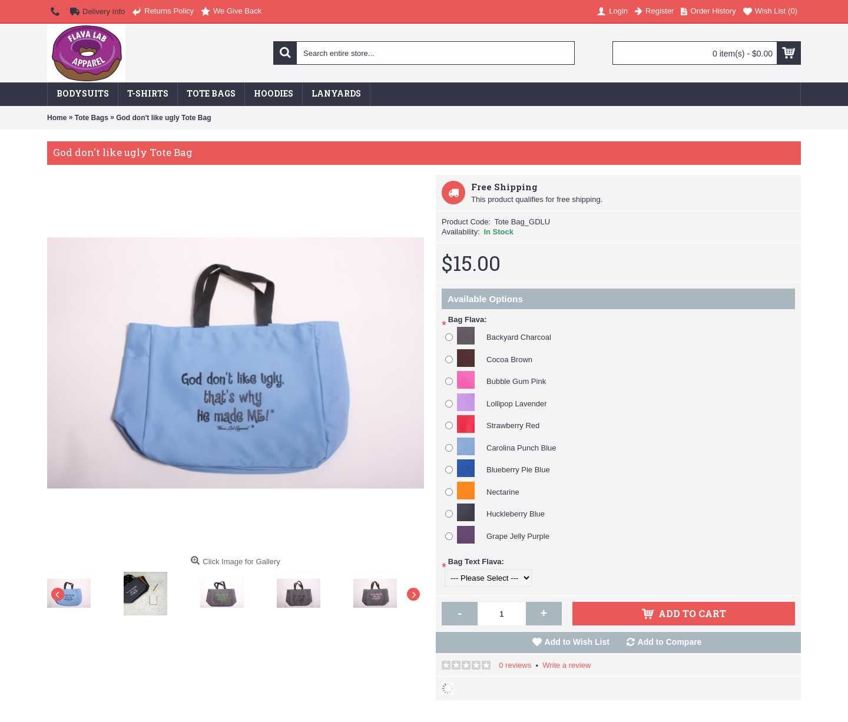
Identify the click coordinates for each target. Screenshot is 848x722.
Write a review (566, 665)
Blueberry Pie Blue (518, 469)
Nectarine (502, 492)
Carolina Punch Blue (521, 447)
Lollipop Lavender (516, 403)
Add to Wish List (577, 642)
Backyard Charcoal (518, 337)
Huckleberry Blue (515, 513)
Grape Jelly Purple (517, 536)
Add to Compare (670, 642)
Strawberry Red (512, 425)
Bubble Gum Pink (516, 381)
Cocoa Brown (509, 359)
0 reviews (515, 665)
